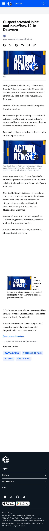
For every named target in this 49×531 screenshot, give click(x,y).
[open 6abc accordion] (24, 488)
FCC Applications (8, 523)
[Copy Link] (34, 45)
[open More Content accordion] (24, 482)
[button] (3, 3)
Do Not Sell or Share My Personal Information (18, 515)
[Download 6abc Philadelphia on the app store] (8, 504)
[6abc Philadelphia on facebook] (5, 496)
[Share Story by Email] (28, 45)
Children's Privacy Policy (10, 518)
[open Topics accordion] (24, 469)
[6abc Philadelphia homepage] (9, 4)
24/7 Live (18, 3)
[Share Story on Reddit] (16, 45)
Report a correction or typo (13, 336)
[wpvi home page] (5, 459)
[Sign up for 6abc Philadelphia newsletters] (23, 496)
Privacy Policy (7, 513)
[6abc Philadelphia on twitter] (11, 496)
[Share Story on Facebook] (4, 45)
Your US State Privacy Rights (31, 518)
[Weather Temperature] (36, 3)
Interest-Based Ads (20, 520)
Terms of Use (6, 520)
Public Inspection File (36, 520)
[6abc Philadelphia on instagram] (17, 496)
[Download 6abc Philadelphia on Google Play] (23, 504)
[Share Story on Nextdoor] (22, 45)
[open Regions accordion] (24, 475)
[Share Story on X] (10, 45)
